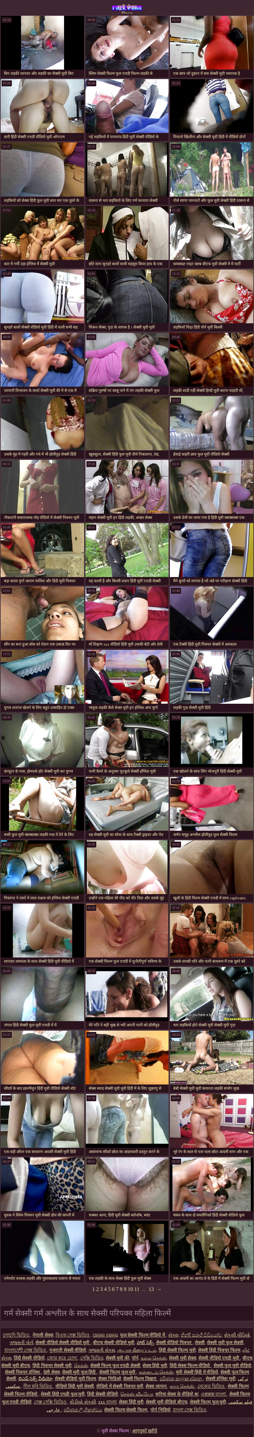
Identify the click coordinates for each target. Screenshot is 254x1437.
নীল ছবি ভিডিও (38, 1386)
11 (136, 1289)
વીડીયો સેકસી (83, 1402)
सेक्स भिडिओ (109, 1378)
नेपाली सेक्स (43, 1335)
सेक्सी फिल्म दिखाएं (140, 1378)
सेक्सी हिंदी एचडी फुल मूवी (63, 1394)
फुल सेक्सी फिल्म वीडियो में (143, 1335)
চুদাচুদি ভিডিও (16, 1335)
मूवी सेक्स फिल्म (127, 8)
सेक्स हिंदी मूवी (155, 1365)
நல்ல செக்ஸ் (154, 1358)
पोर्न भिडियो (160, 1409)
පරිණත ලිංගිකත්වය (83, 1409)
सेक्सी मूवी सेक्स (182, 1358)
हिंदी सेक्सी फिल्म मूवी (177, 1350)
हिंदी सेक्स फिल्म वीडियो (190, 1365)
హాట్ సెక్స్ (145, 1342)
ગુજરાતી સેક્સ (101, 1350)
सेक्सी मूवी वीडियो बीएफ (167, 1402)
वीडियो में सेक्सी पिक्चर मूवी (119, 1386)
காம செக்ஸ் (182, 1386)
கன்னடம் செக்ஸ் (156, 1372)
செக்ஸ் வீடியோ (136, 1394)
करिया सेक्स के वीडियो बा (176, 1394)
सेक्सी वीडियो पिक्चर (174, 1342)
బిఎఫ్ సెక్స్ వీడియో (35, 1378)
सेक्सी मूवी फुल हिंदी (79, 1372)
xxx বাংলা (107, 1402)
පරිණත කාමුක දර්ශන (181, 1378)
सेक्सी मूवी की (117, 1358)
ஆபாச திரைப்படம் (137, 1350)
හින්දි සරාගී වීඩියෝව (201, 1335)
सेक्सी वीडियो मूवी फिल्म (75, 1378)
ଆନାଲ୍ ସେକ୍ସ (105, 1335)
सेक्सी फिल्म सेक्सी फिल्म (126, 1409)
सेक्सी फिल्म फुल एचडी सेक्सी (115, 1365)
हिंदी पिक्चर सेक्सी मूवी (52, 1365)
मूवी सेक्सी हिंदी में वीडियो (197, 1372)
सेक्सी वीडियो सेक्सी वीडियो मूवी (63, 1342)
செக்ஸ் (81, 1365)
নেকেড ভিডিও (211, 1386)
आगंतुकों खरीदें (144, 1430)
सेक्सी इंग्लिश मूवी (221, 1378)
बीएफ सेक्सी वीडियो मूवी (114, 1342)
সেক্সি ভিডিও (92, 1358)
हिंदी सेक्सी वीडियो (29, 1358)
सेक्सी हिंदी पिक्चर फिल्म (219, 1350)
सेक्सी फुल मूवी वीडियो (233, 1365)
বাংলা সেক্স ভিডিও (189, 1409)
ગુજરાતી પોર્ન (22, 1342)
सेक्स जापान (157, 1386)
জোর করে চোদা (62, 1358)
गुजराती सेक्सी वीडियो (67, 1350)
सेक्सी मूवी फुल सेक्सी (225, 1342)
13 (151, 1289)
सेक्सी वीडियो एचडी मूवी (219, 1358)
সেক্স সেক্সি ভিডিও (51, 1402)
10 (130, 1289)
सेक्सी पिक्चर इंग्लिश (23, 1372)
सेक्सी (200, 1342)
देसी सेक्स (51, 1372)
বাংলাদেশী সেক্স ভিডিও (25, 1350)
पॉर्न (135, 1358)
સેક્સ (173, 1335)
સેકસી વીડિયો (237, 1335)
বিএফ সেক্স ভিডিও (73, 1335)
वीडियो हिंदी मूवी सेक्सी (75, 1386)
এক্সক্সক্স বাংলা (214, 1394)
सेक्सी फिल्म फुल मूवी (118, 1372)
